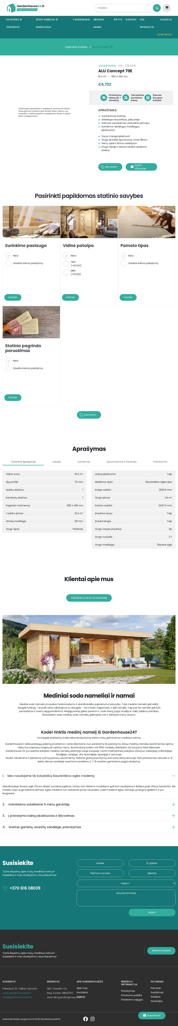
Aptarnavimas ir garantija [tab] (121, 461)
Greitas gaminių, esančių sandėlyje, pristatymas (42, 827)
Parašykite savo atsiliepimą (89, 598)
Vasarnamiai (81, 19)
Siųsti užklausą (138, 167)
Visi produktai (147, 23)
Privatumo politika (131, 995)
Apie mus (82, 988)
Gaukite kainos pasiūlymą (28, 263)
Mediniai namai (98, 23)
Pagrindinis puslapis (76, 47)
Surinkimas (157, 992)
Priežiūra (155, 996)
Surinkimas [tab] (84, 461)
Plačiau (13, 297)
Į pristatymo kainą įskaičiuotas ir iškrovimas (38, 815)
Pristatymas (128, 991)
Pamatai (156, 988)
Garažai (130, 19)
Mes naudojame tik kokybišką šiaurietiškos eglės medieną (48, 776)
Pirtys (118, 19)
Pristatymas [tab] (160, 461)
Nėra (15, 255)
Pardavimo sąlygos (132, 999)
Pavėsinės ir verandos (14, 23)
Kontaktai (164, 34)
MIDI (76, 272)
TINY (76, 263)
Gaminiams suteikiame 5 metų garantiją (36, 804)
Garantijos (157, 1001)
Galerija (166, 19)
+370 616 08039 (21, 888)
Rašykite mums (161, 950)
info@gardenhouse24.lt (17, 997)
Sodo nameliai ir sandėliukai (47, 23)
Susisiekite (151, 1015)
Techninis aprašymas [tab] (23, 461)
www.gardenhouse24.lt (17, 993)
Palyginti (111, 166)
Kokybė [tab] (57, 461)
